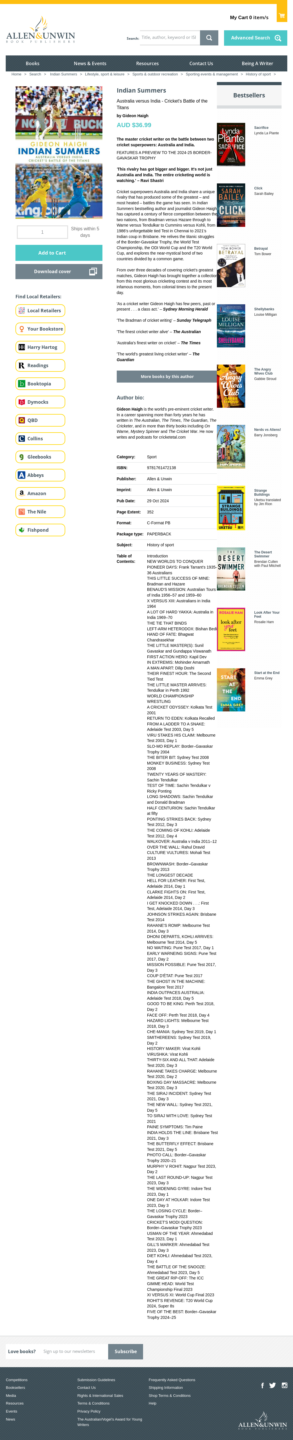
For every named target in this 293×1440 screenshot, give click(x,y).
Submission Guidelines (96, 1380)
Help (153, 1403)
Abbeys (35, 475)
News (10, 1419)
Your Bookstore (45, 329)
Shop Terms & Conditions (170, 1395)
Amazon (36, 493)
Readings (37, 365)
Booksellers (15, 1387)
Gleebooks (39, 457)
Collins (35, 438)
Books (32, 63)
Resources (147, 63)
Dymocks (37, 402)
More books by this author (167, 376)
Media (11, 1395)
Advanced (250, 38)
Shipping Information (166, 1387)
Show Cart (282, 13)
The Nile (36, 512)
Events (11, 1411)
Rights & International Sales (100, 1395)
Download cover (52, 271)
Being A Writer (257, 63)
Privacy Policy (88, 1411)
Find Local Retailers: (38, 296)
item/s (249, 17)
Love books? (22, 1351)
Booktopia (39, 384)
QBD (32, 420)
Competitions (16, 1380)
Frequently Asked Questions (172, 1380)
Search (132, 38)
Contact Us (201, 63)
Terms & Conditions (93, 1403)
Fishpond (38, 530)
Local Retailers (44, 310)
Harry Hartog (42, 347)
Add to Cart (52, 252)
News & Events (90, 63)
